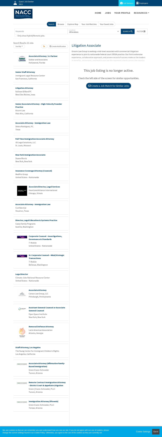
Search (51, 24)
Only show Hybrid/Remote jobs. (31, 35)
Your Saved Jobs (107, 24)
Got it (155, 432)
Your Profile (122, 12)
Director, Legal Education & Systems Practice (36, 220)
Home (98, 12)
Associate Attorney (37, 290)
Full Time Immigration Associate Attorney (34, 139)
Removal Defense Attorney (41, 326)
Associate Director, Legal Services (44, 186)
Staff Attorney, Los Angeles (28, 347)
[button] (141, 31)
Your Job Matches (89, 24)
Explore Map (72, 24)
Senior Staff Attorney (25, 72)
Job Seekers (126, 3)
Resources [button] (140, 12)
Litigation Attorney (24, 88)
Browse (61, 24)
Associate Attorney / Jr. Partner (43, 56)
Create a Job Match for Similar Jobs (108, 85)
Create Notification (58, 46)
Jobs (108, 12)
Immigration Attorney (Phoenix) (43, 401)
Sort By (18, 46)
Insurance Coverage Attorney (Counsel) (33, 170)
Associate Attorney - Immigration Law (32, 123)
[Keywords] (41, 31)
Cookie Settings (143, 432)
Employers (142, 3)
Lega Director (21, 274)
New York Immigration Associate (30, 155)
